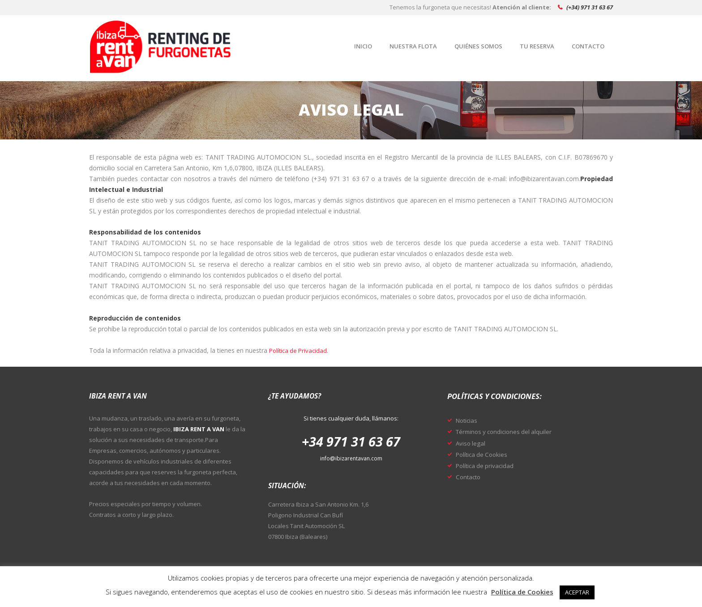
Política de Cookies (484, 454)
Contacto (470, 476)
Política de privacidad (487, 465)
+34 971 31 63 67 (351, 441)
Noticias (468, 420)
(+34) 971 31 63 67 (589, 7)
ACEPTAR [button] (577, 592)
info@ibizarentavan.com (351, 458)
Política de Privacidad (299, 350)
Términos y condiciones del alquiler (508, 431)
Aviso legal (471, 442)
